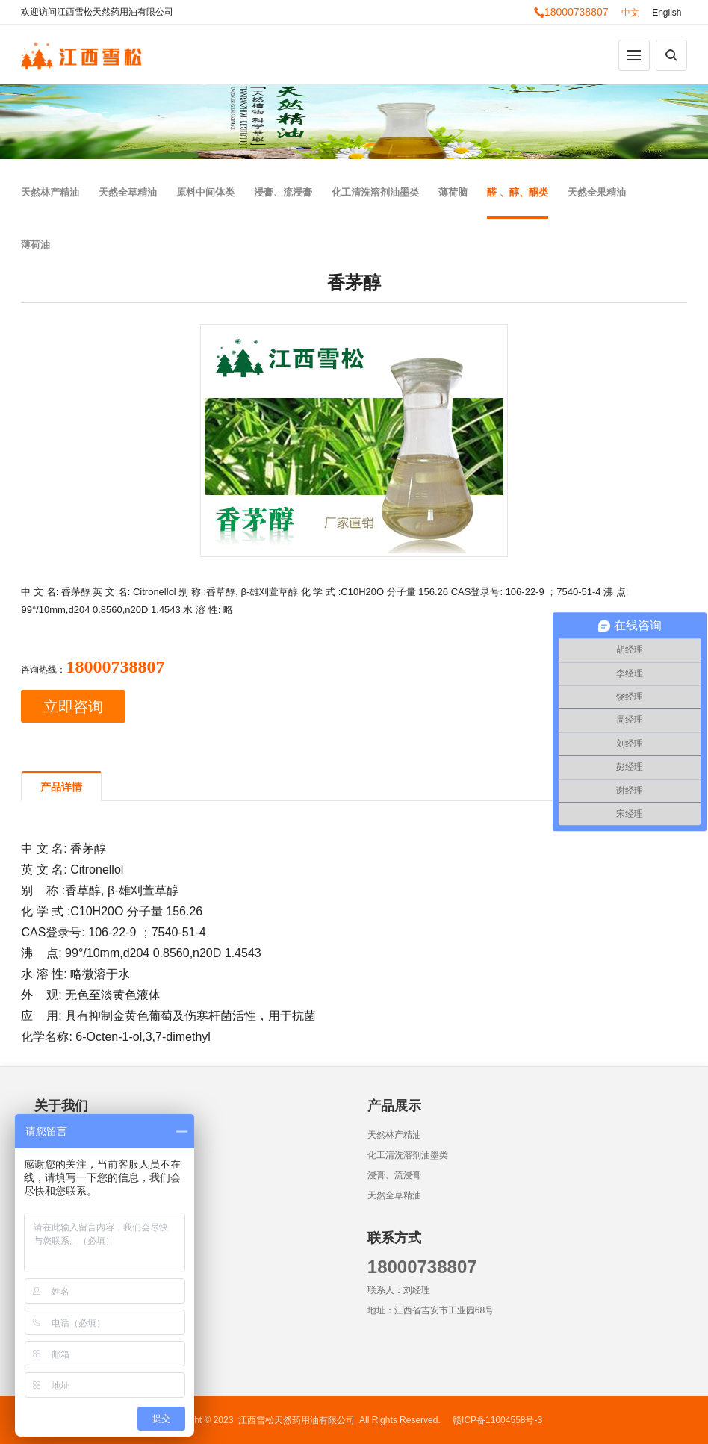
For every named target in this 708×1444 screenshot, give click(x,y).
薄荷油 (35, 244)
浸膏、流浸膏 (283, 192)
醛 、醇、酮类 (517, 192)
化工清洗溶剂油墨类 (375, 192)
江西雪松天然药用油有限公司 (296, 1420)
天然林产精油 (50, 192)
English (666, 12)
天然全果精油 (597, 192)
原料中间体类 (205, 192)
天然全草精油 (128, 192)
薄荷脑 (453, 192)
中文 (630, 12)
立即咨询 (73, 706)
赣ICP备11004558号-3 (497, 1420)
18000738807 (571, 12)
